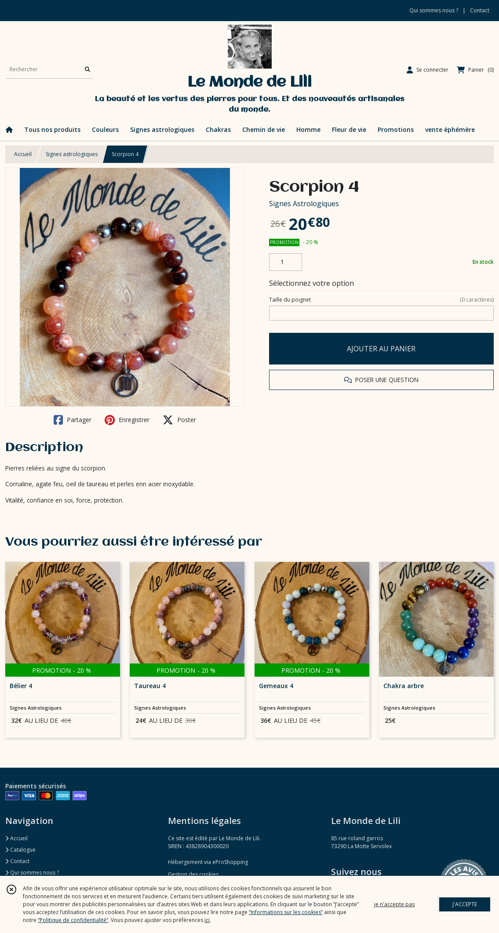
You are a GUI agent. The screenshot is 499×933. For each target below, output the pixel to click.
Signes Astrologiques (304, 203)
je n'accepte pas (394, 904)
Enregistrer (127, 420)
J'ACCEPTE (464, 904)
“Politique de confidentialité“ (73, 920)
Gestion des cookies (193, 874)
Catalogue (20, 849)
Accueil (23, 154)
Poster (179, 420)
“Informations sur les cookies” (286, 912)
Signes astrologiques (72, 154)
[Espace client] (427, 70)
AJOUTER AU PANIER (381, 349)
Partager (72, 420)
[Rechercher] (87, 69)
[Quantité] (285, 262)
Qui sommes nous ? (32, 872)
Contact (479, 10)
